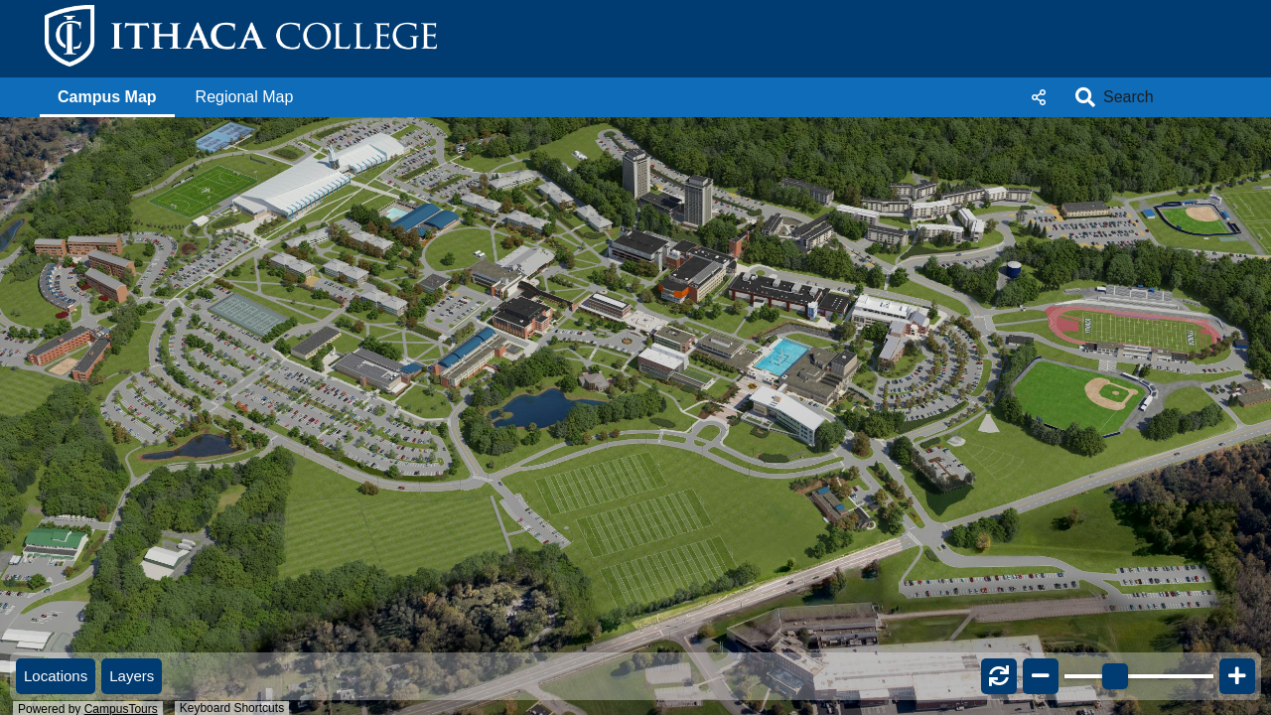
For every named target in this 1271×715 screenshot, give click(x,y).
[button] (107, 97)
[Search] (1156, 97)
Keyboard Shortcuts (232, 708)
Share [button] (1039, 97)
